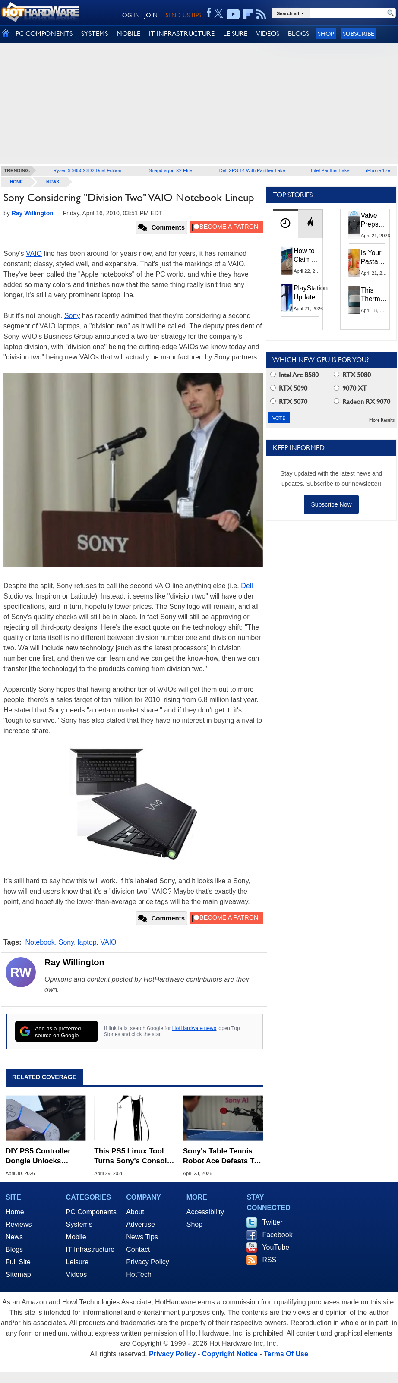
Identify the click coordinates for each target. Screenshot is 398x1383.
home (16, 182)
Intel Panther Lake (330, 170)
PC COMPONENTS (44, 33)
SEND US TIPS (183, 15)
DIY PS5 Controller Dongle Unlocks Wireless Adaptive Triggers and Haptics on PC (42, 1156)
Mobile (76, 1237)
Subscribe (358, 33)
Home (15, 1212)
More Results (382, 420)
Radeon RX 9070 (362, 401)
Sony (72, 315)
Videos (76, 1274)
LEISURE (235, 33)
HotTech (139, 1274)
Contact (138, 1249)
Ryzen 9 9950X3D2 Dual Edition (87, 170)
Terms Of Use (286, 1354)
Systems (79, 1224)
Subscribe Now (331, 504)
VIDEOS (267, 33)
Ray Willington (74, 962)
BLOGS (298, 33)
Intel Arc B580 (294, 375)
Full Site (18, 1262)
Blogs (14, 1249)
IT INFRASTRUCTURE (182, 33)
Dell (247, 585)
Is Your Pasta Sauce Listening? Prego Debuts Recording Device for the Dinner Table (376, 257)
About (135, 1212)
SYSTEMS (94, 33)
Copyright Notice (230, 1354)
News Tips (142, 1237)
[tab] (285, 223)
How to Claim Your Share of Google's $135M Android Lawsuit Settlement (310, 256)
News (52, 182)
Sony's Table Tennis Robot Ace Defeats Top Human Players (223, 1156)
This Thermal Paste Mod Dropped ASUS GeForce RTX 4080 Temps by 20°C (375, 295)
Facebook (277, 1234)
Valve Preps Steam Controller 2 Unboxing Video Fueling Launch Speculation (378, 220)
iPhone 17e (378, 170)
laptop (87, 942)
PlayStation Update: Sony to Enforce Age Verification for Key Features (311, 293)
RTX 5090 (288, 388)
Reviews (19, 1224)
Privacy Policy (147, 1262)
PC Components (91, 1212)
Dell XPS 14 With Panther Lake (252, 170)
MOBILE (128, 33)
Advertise (140, 1224)
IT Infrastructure (90, 1249)
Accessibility (205, 1212)
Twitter (272, 1222)
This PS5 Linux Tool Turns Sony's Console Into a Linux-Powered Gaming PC (132, 1156)
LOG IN (129, 15)
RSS (269, 1259)
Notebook (40, 942)
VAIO (34, 253)
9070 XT (350, 388)
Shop (326, 33)
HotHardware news (194, 1028)
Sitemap (18, 1274)
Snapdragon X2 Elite (170, 170)
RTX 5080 (352, 375)
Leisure (77, 1262)
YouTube (275, 1247)
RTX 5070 (288, 401)
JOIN (151, 15)
